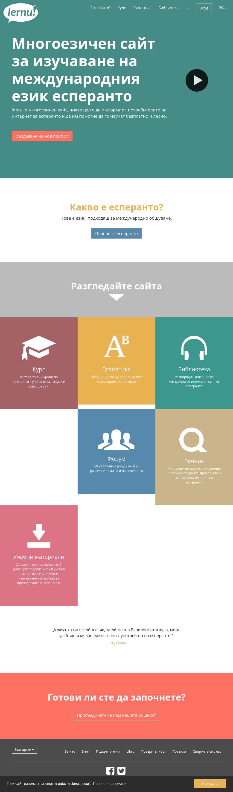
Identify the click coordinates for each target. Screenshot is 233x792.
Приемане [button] (210, 784)
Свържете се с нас (207, 751)
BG (222, 7)
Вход (204, 8)
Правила (179, 751)
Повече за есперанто (116, 233)
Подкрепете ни (108, 751)
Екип (85, 751)
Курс (122, 7)
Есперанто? (100, 7)
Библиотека (169, 7)
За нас (70, 751)
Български (24, 749)
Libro (130, 751)
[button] (187, 7)
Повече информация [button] (110, 784)
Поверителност (153, 751)
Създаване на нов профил (42, 136)
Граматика (142, 7)
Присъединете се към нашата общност (116, 715)
